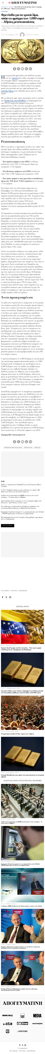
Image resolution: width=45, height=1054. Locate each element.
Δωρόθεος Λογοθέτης (32, 35)
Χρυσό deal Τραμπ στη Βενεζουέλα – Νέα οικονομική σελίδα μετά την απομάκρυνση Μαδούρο (21, 649)
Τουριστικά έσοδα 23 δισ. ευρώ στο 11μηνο (17, 734)
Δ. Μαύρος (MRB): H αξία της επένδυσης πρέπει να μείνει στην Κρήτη (21, 906)
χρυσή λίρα (28, 447)
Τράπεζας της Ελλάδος (13, 447)
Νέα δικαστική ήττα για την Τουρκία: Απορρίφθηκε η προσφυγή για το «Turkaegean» (22, 518)
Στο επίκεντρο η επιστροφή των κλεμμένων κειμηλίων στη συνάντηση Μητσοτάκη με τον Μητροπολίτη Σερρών (20, 507)
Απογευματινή (4, 7)
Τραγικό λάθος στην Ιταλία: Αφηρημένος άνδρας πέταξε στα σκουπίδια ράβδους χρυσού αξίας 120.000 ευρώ (22, 692)
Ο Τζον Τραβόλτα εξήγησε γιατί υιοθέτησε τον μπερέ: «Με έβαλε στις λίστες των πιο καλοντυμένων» (20, 491)
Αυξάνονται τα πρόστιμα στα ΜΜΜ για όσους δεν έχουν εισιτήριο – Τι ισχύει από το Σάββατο (20, 496)
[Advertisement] (22, 463)
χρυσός (37, 447)
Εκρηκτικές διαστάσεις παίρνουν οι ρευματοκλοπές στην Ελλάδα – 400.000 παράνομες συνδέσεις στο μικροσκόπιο (22, 513)
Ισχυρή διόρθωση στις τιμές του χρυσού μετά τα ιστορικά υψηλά (22, 776)
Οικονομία (11, 7)
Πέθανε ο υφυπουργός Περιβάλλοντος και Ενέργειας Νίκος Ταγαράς (21, 485)
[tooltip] (14, 68)
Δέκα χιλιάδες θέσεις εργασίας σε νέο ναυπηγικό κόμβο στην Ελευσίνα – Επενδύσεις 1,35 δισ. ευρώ (21, 502)
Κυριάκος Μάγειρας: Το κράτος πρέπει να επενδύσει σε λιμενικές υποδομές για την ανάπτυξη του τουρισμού (20, 947)
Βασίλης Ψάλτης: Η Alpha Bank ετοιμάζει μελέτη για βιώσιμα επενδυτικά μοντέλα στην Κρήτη (19, 989)
